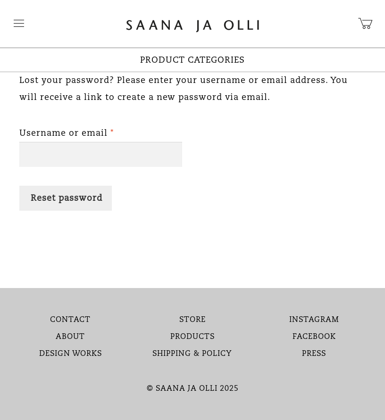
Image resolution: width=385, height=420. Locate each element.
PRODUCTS (192, 337)
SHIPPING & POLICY (192, 354)
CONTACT (70, 320)
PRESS (314, 354)
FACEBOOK (314, 337)
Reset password (66, 198)
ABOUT (70, 337)
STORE (192, 320)
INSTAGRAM (314, 320)
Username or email (87, 131)
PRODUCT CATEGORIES (192, 60)
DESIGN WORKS (70, 354)
